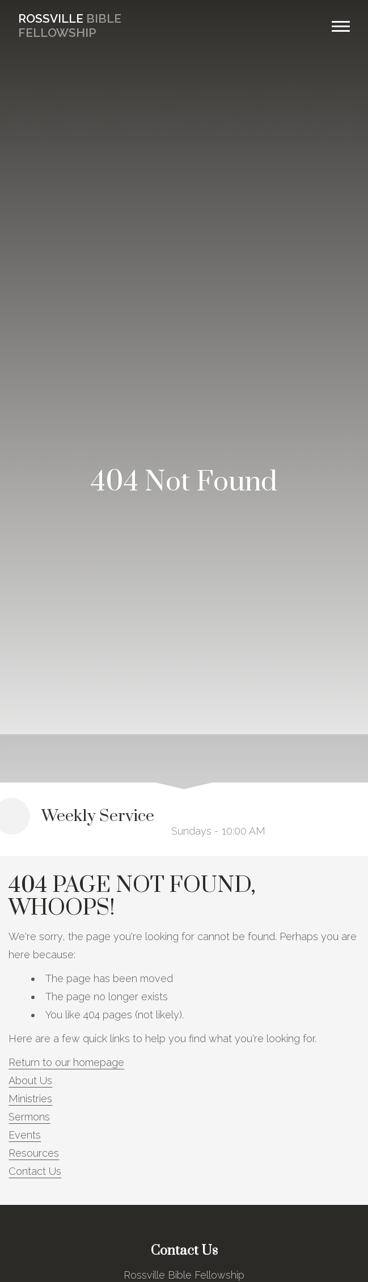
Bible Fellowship (69, 25)
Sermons (29, 1117)
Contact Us (35, 1171)
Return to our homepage (66, 1062)
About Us (30, 1080)
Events (25, 1135)
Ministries (30, 1099)
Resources (34, 1153)
